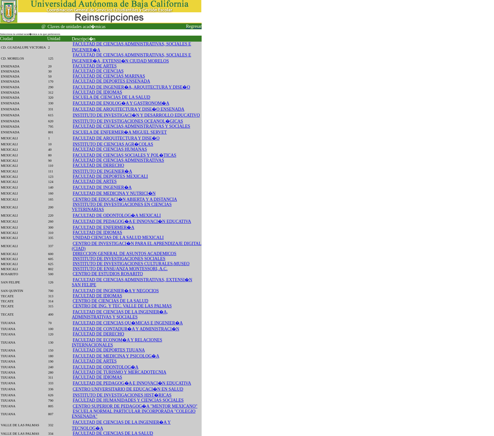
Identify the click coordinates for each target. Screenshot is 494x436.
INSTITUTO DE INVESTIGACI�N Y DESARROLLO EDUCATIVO (136, 115)
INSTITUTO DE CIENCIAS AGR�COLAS (113, 144)
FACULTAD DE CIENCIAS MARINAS (109, 76)
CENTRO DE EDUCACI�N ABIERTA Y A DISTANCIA (125, 199)
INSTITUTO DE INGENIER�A (102, 171)
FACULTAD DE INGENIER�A (102, 187)
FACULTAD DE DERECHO (98, 165)
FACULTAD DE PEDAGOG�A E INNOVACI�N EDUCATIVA (132, 221)
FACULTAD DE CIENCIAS (98, 71)
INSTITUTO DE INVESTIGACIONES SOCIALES (119, 258)
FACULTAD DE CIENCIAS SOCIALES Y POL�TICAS (124, 155)
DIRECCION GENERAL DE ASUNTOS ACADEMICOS (124, 253)
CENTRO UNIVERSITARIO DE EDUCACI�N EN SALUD (128, 389)
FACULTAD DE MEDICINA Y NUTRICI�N (114, 193)
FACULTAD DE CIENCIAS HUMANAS (110, 149)
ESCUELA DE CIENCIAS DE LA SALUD (111, 97)
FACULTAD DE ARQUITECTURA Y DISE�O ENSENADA (128, 109)
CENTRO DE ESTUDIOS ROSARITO (108, 273)
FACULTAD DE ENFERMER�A (104, 227)
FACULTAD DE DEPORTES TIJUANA (109, 350)
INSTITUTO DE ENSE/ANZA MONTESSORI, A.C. (120, 268)
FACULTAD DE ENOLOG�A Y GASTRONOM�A (121, 103)
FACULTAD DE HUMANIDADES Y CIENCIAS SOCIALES (128, 400)
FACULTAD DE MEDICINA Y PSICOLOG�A (116, 356)
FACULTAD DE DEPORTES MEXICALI (110, 176)
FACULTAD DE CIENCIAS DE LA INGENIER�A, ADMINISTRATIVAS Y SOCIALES (120, 314)
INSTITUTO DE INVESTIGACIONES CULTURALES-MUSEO (131, 263)
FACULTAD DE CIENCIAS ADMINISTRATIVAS (118, 160)
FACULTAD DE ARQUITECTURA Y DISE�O (116, 138)
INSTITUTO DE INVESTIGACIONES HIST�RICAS (122, 395)
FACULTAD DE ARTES (95, 66)
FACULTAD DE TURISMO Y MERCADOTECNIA (119, 372)
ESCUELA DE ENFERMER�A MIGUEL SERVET (120, 132)
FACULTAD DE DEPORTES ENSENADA (111, 81)
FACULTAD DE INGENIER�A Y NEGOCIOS (116, 290)
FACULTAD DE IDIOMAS (97, 92)
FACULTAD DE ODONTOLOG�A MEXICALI (117, 215)
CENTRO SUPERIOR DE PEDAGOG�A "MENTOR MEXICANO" (135, 406)
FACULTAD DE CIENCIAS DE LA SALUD (113, 433)
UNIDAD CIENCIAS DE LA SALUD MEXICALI (118, 237)
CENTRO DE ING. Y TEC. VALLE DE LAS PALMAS (122, 306)
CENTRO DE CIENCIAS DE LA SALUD (110, 301)
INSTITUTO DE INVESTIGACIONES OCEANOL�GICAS (128, 121)
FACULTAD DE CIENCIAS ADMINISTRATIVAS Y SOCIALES (131, 126)
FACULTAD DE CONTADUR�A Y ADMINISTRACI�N (126, 329)
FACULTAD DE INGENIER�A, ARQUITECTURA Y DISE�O (131, 87)
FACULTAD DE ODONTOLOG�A (106, 367)
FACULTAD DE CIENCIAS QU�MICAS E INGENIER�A (128, 323)
